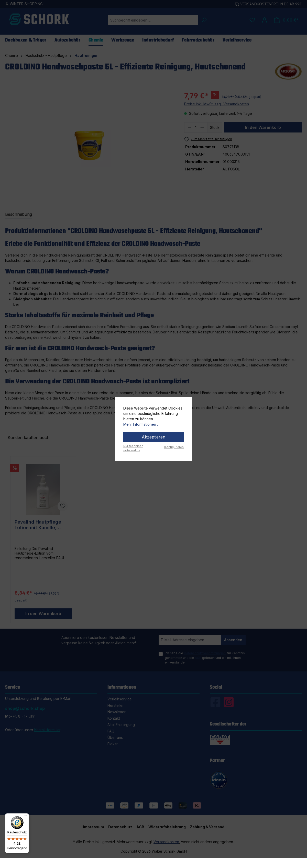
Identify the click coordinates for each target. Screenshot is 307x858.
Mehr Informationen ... (141, 424)
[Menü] (26, 816)
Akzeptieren (153, 437)
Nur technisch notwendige (133, 448)
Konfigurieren (174, 447)
